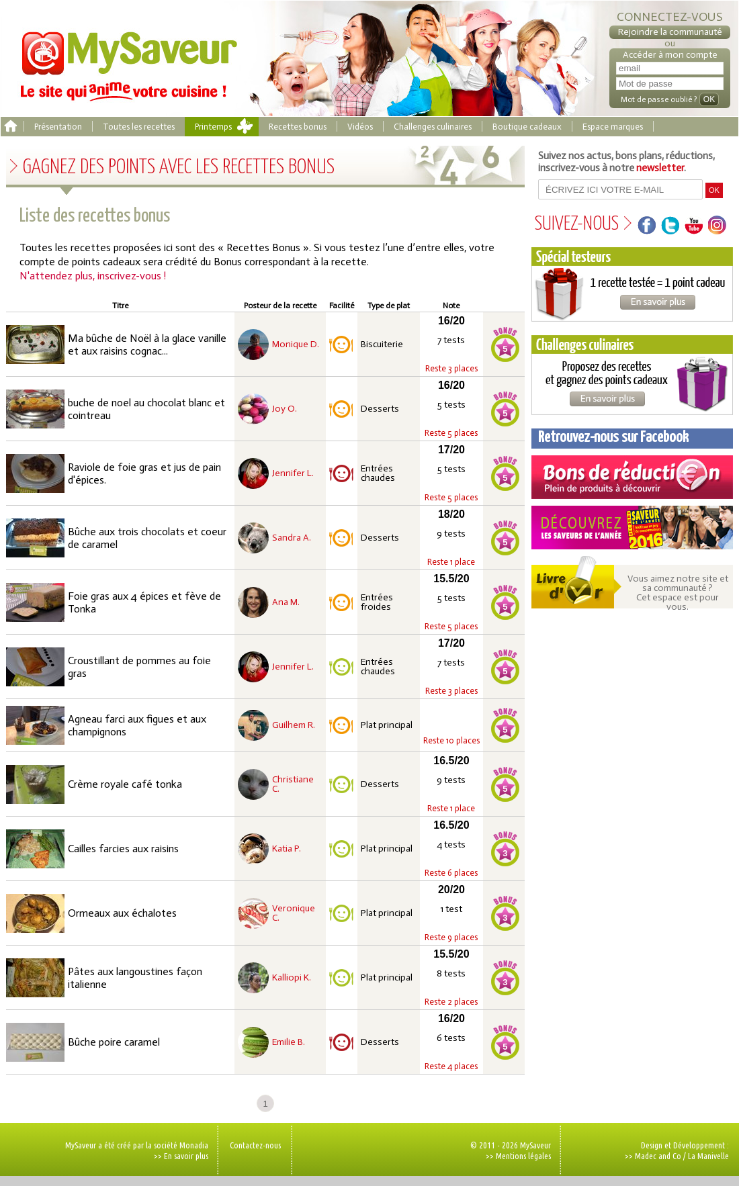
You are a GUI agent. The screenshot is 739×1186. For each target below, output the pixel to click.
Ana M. (286, 602)
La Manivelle (708, 1155)
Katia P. (286, 849)
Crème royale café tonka (125, 784)
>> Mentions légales (518, 1155)
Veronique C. (293, 913)
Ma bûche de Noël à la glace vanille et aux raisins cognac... (147, 344)
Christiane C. (293, 784)
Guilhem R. (293, 725)
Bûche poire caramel (114, 1042)
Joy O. (284, 409)
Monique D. (295, 344)
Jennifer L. (293, 473)
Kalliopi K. (291, 978)
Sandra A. (291, 538)
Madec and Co (658, 1155)
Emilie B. (288, 1042)
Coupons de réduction (632, 477)
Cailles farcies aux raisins (123, 848)
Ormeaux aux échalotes (122, 913)
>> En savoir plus (181, 1155)
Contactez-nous (255, 1145)
